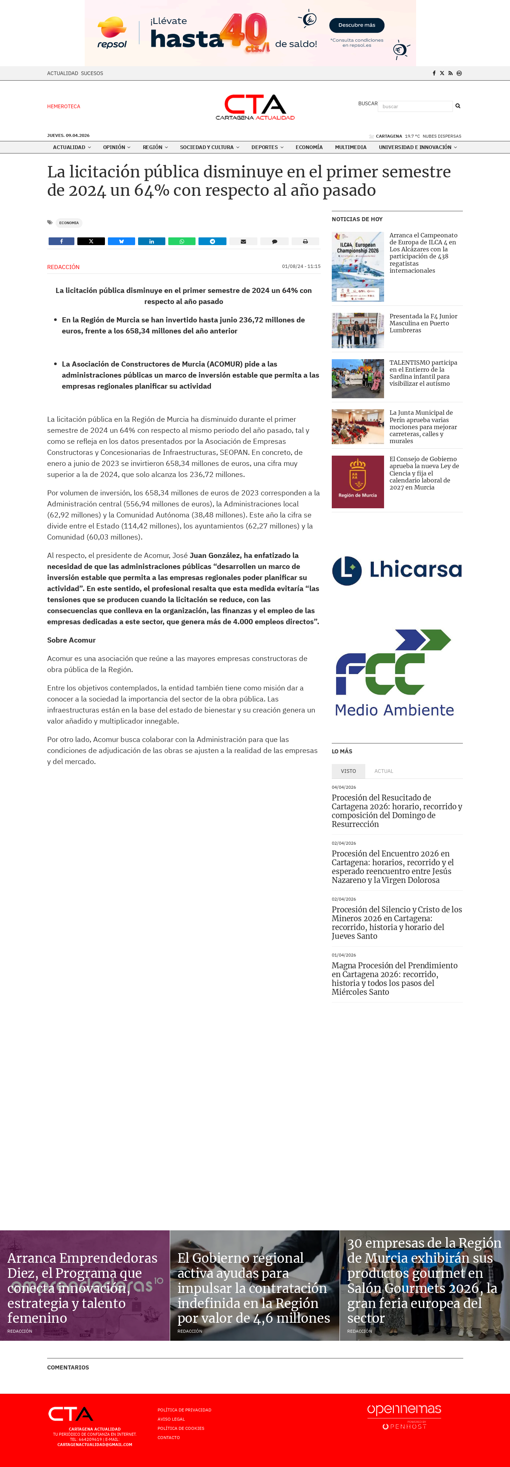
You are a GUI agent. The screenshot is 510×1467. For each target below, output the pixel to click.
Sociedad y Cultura (209, 147)
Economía (309, 147)
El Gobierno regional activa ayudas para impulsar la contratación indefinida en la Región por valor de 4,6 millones (253, 1288)
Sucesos (92, 73)
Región (155, 147)
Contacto (169, 1437)
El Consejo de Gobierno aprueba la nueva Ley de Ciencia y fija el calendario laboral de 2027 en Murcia (424, 473)
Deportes (268, 147)
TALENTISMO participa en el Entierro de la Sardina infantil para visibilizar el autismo (423, 373)
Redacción (63, 267)
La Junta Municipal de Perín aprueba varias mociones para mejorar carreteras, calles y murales (423, 427)
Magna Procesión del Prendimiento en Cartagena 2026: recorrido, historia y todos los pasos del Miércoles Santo (395, 979)
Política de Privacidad (184, 1410)
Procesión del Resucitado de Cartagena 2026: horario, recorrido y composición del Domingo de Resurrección (397, 811)
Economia (69, 222)
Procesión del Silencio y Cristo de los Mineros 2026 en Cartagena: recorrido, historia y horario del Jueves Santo (397, 923)
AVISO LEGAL (171, 1419)
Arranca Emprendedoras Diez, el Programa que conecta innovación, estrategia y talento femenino (82, 1288)
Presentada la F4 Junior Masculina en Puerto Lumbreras (423, 323)
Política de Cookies (181, 1428)
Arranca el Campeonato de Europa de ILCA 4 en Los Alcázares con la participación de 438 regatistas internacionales (424, 252)
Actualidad (62, 73)
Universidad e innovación (418, 147)
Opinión (117, 147)
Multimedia (351, 147)
